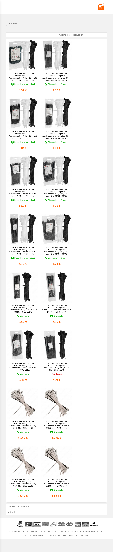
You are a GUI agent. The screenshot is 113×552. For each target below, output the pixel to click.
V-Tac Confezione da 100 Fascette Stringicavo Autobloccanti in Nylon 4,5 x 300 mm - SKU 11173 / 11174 (57, 76)
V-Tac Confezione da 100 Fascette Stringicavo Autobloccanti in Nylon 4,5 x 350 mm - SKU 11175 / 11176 (23, 250)
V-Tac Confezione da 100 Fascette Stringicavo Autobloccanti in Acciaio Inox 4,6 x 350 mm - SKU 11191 (23, 424)
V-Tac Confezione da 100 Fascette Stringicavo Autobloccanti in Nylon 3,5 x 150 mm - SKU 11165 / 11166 (57, 192)
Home (13, 24)
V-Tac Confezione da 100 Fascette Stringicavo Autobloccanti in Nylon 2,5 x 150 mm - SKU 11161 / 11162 (23, 134)
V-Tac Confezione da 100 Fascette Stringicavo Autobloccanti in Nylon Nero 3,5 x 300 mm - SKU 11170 (22, 308)
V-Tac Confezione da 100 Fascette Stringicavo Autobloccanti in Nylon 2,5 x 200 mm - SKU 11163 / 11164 (57, 134)
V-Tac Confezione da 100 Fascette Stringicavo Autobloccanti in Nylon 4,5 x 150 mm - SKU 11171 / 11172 (57, 250)
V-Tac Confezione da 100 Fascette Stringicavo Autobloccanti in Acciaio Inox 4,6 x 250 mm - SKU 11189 (56, 482)
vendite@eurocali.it (78, 536)
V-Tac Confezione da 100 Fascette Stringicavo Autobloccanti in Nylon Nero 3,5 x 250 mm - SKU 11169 (56, 308)
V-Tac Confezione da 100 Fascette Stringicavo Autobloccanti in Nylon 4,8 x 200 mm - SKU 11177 (23, 366)
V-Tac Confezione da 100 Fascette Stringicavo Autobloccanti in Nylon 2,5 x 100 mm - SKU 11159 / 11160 (23, 76)
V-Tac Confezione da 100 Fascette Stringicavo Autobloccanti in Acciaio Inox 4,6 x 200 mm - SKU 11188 (23, 482)
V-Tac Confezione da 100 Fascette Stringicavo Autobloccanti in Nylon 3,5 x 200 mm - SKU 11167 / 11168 (23, 192)
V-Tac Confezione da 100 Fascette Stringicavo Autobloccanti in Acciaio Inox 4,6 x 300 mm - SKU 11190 (56, 424)
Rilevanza (87, 35)
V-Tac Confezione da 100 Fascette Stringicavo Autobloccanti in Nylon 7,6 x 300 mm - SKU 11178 (57, 366)
